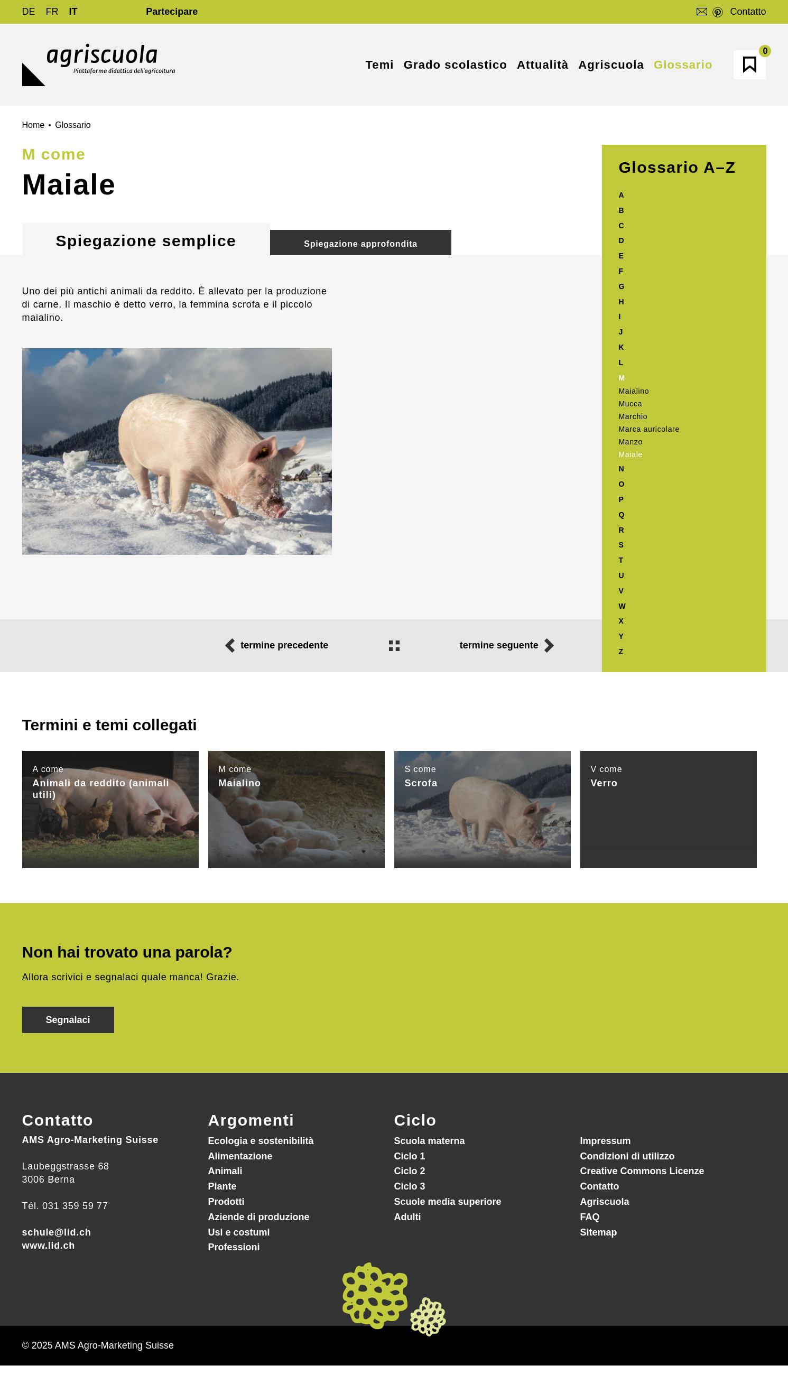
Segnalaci (68, 1020)
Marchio (633, 416)
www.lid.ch (49, 1245)
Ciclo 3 (409, 1186)
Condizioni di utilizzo (627, 1156)
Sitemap (598, 1232)
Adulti (407, 1217)
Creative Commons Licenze (642, 1171)
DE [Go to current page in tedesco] (28, 11)
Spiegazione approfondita (361, 243)
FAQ (590, 1217)
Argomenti (251, 1120)
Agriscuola (604, 1201)
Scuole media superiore (448, 1201)
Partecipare (172, 11)
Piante (222, 1186)
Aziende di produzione (259, 1217)
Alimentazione (240, 1156)
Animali (225, 1171)
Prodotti (226, 1201)
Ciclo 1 (409, 1156)
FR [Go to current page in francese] (52, 11)
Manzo (631, 442)
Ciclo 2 (409, 1171)
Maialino (634, 391)
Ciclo (415, 1120)
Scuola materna (429, 1141)
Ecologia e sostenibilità (261, 1141)
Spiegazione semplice (146, 240)
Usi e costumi (239, 1232)
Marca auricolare (649, 429)
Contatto (748, 11)
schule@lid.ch (56, 1232)
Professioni (234, 1247)
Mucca (631, 404)
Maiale (631, 454)
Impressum (605, 1141)
